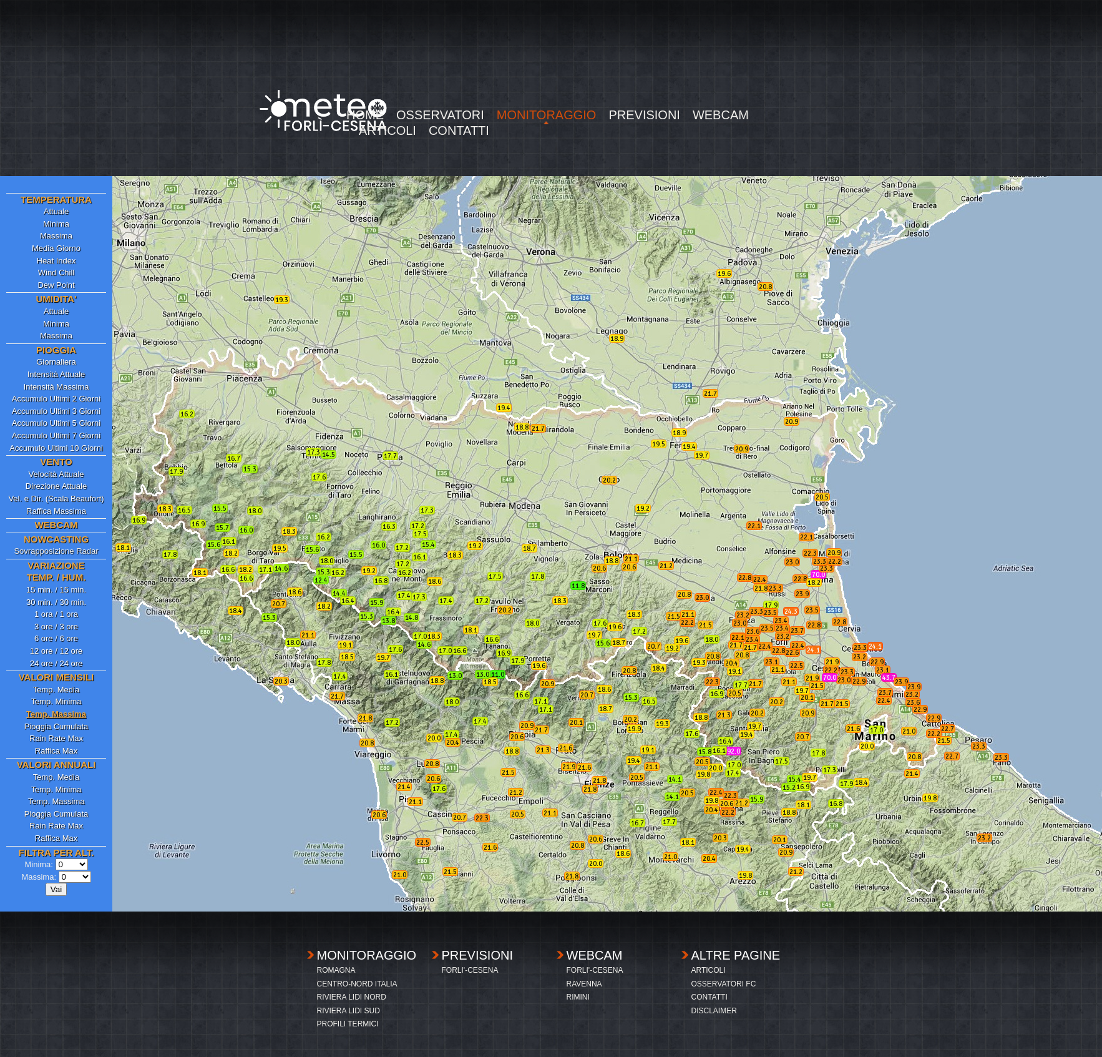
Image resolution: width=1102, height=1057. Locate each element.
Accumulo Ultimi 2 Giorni (56, 398)
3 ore (43, 626)
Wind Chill (56, 272)
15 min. (39, 589)
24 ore (41, 663)
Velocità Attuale (56, 474)
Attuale (56, 211)
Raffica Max (56, 750)
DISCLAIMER (714, 1010)
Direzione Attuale (56, 486)
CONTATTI (459, 130)
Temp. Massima (55, 801)
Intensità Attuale (56, 374)
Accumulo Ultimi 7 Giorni (56, 435)
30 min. (39, 602)
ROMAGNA (336, 970)
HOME (365, 115)
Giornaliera (56, 361)
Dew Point (55, 285)
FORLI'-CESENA (470, 970)
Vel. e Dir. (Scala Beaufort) (56, 498)
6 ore (43, 638)
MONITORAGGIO (547, 115)
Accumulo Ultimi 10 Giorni (56, 448)
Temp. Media (56, 689)
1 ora (43, 614)
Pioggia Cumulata (56, 726)
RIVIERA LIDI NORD (351, 997)
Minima (56, 224)
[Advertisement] (551, 87)
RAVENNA (584, 984)
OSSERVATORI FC (723, 984)
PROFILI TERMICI (348, 1024)
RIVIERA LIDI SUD (348, 1010)
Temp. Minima (56, 701)
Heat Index (56, 260)
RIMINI (578, 997)
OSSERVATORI (440, 115)
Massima (56, 235)
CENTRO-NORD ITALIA (357, 984)
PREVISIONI (644, 115)
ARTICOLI (387, 130)
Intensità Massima (56, 386)
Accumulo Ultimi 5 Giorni (56, 423)
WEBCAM (721, 115)
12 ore (41, 651)
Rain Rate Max (56, 738)
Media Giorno (56, 248)
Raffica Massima (56, 511)
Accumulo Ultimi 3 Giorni (56, 411)
